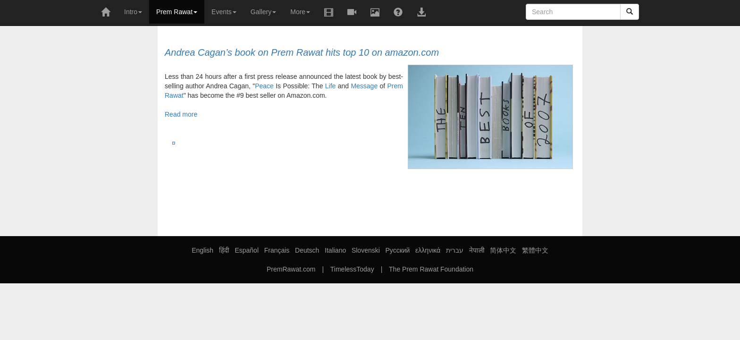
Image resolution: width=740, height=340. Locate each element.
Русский (397, 250)
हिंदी (224, 250)
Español (247, 250)
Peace (264, 86)
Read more (181, 114)
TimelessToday (352, 269)
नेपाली (477, 250)
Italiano (335, 250)
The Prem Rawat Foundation (431, 269)
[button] (351, 13)
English (202, 250)
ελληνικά (427, 250)
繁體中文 (535, 250)
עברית (454, 250)
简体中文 (503, 250)
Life (330, 86)
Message (364, 86)
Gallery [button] (263, 12)
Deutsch (307, 250)
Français (277, 250)
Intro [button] (133, 12)
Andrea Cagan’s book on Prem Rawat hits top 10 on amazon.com (302, 52)
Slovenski (366, 250)
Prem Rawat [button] (176, 12)
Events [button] (223, 12)
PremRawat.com (291, 269)
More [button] (300, 12)
